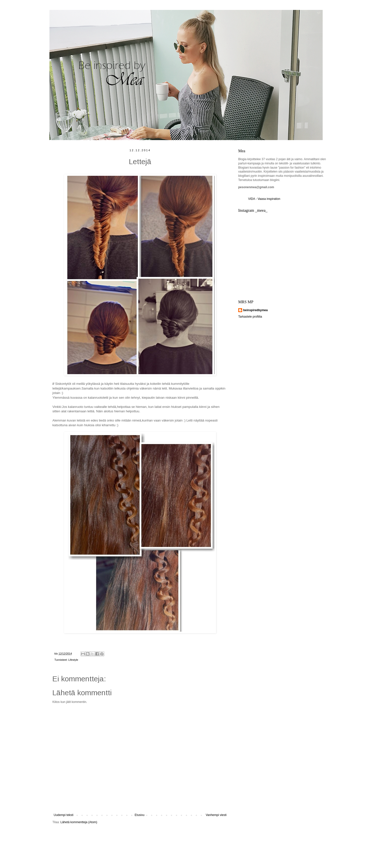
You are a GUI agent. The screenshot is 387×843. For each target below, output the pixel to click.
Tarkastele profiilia (250, 316)
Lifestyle (73, 659)
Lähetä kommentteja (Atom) (78, 822)
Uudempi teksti (63, 815)
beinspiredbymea (255, 310)
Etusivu (139, 815)
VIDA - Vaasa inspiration (264, 199)
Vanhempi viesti (216, 815)
